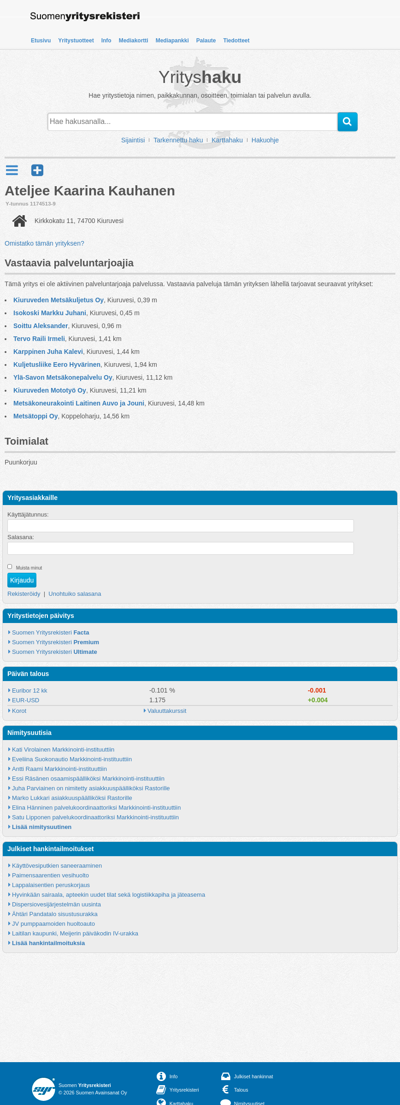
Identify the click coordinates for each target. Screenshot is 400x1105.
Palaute (206, 40)
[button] (37, 170)
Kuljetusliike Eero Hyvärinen (56, 364)
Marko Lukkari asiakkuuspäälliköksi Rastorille (72, 797)
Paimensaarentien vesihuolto (50, 875)
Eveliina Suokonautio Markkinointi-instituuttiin (72, 759)
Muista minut (29, 567)
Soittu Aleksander (40, 325)
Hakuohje (265, 140)
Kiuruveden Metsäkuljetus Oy (58, 300)
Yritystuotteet (76, 40)
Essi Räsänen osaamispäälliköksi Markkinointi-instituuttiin (88, 778)
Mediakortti (133, 40)
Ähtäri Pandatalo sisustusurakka (55, 914)
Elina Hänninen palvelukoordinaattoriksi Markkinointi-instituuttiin (96, 807)
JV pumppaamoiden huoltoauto (53, 923)
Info (106, 40)
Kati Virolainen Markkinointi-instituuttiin (63, 749)
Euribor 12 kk (29, 690)
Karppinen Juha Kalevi (48, 351)
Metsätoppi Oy (35, 416)
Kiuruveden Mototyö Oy (49, 390)
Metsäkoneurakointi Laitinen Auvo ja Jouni (78, 403)
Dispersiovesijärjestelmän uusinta (56, 904)
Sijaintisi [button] (133, 140)
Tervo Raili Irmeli (39, 338)
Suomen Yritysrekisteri (50, 632)
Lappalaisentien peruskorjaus (51, 885)
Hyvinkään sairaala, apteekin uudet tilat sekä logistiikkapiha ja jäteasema (108, 894)
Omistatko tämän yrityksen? (44, 243)
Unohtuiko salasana (74, 593)
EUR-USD (25, 700)
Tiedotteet (236, 40)
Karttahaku (227, 140)
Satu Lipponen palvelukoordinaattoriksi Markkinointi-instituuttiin (95, 817)
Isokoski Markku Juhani (49, 313)
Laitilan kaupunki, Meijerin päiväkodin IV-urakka (75, 933)
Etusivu (41, 40)
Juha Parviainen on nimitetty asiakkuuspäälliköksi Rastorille (91, 788)
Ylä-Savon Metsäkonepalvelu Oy (62, 377)
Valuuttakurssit (166, 710)
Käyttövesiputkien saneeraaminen (57, 865)
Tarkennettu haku (178, 140)
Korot (19, 710)
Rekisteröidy (24, 593)
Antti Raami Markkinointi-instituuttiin (59, 768)
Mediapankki (172, 40)
